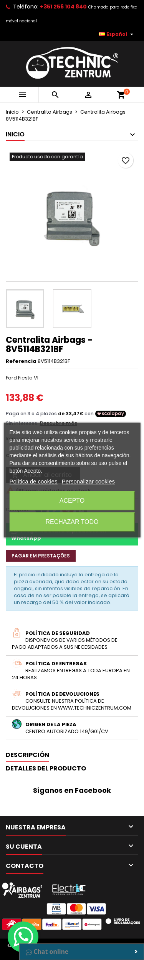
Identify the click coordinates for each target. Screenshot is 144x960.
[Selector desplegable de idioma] (117, 34)
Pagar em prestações (41, 555)
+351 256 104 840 (63, 6)
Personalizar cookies (88, 481)
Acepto (72, 500)
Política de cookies (33, 481)
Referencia (21, 361)
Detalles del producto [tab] (46, 768)
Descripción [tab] (27, 754)
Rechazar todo (71, 522)
